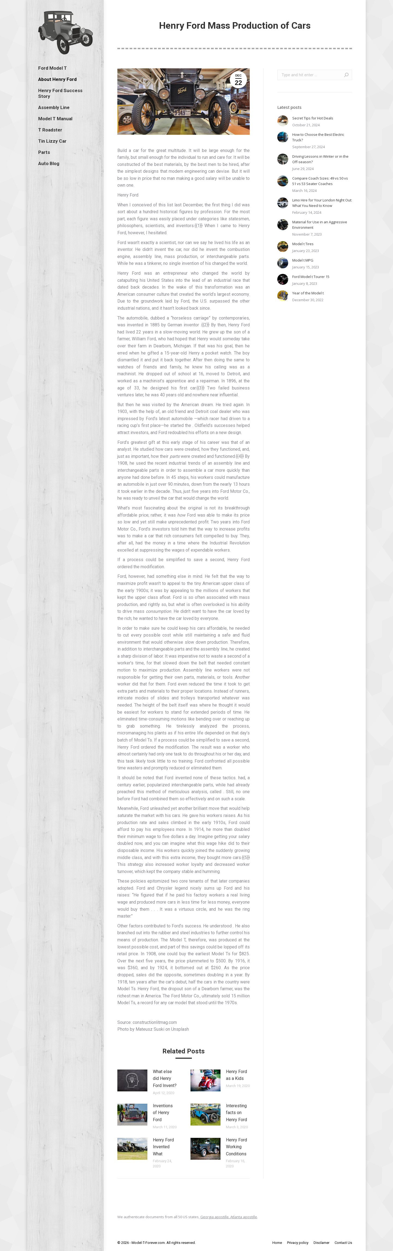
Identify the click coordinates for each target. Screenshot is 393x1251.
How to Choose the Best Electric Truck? (318, 137)
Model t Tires (303, 243)
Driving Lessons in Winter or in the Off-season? (320, 159)
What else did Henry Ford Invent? (165, 1078)
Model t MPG (302, 260)
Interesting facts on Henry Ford (236, 1112)
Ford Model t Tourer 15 (310, 276)
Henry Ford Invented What (163, 1146)
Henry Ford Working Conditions (236, 1146)
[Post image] (132, 1080)
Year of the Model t (308, 293)
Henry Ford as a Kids (236, 1075)
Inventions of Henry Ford (163, 1112)
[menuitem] (52, 68)
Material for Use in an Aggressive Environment (319, 224)
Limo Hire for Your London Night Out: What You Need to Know (322, 203)
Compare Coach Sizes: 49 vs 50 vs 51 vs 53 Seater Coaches (320, 181)
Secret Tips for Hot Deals (312, 118)
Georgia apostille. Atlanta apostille (228, 1216)
